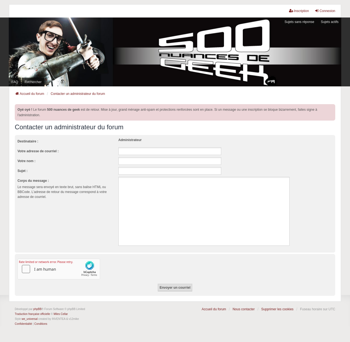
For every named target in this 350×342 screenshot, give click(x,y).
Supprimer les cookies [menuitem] (277, 309)
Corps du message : (33, 181)
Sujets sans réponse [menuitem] (299, 22)
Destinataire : (28, 141)
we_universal (29, 318)
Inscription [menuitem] (299, 11)
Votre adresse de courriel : (38, 151)
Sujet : (23, 171)
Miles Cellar (61, 313)
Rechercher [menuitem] (33, 82)
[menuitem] (23, 323)
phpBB (37, 309)
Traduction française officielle (32, 313)
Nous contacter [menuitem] (244, 309)
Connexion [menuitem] (325, 11)
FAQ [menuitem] (14, 82)
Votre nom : (27, 161)
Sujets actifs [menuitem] (330, 22)
